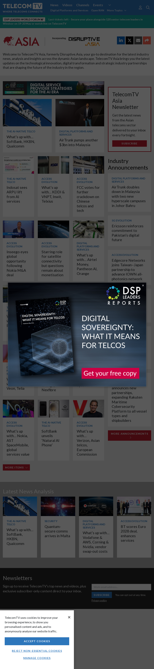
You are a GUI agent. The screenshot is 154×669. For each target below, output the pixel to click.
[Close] (69, 617)
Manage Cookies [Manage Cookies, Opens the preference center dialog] (37, 658)
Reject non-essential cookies (37, 650)
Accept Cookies (37, 641)
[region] (37, 639)
